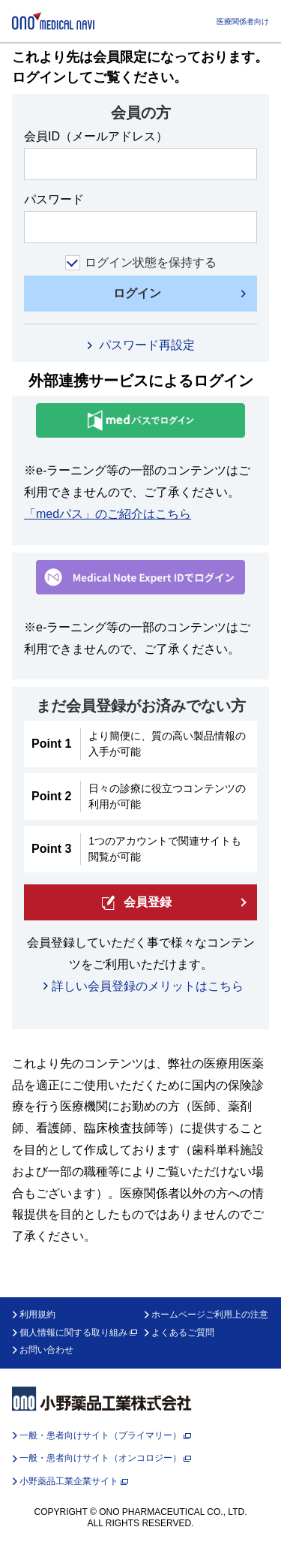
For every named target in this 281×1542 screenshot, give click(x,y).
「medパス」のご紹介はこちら (107, 513)
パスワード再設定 (147, 345)
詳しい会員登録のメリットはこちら (148, 986)
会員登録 (137, 903)
